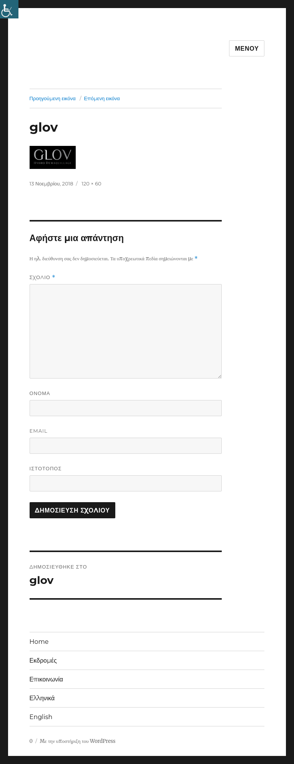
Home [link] (39, 641)
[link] (9, 9)
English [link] (41, 717)
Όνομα (40, 393)
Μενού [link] (247, 48)
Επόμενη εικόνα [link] (102, 98)
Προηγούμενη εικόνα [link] (53, 98)
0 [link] (31, 741)
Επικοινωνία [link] (46, 679)
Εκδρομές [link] (43, 660)
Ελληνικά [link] (42, 698)
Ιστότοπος (46, 468)
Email (39, 431)
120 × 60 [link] (91, 183)
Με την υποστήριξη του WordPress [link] (77, 741)
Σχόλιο (43, 277)
